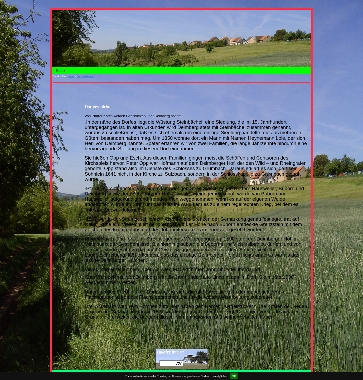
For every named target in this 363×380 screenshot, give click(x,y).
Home (60, 70)
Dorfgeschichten (85, 76)
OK (234, 376)
